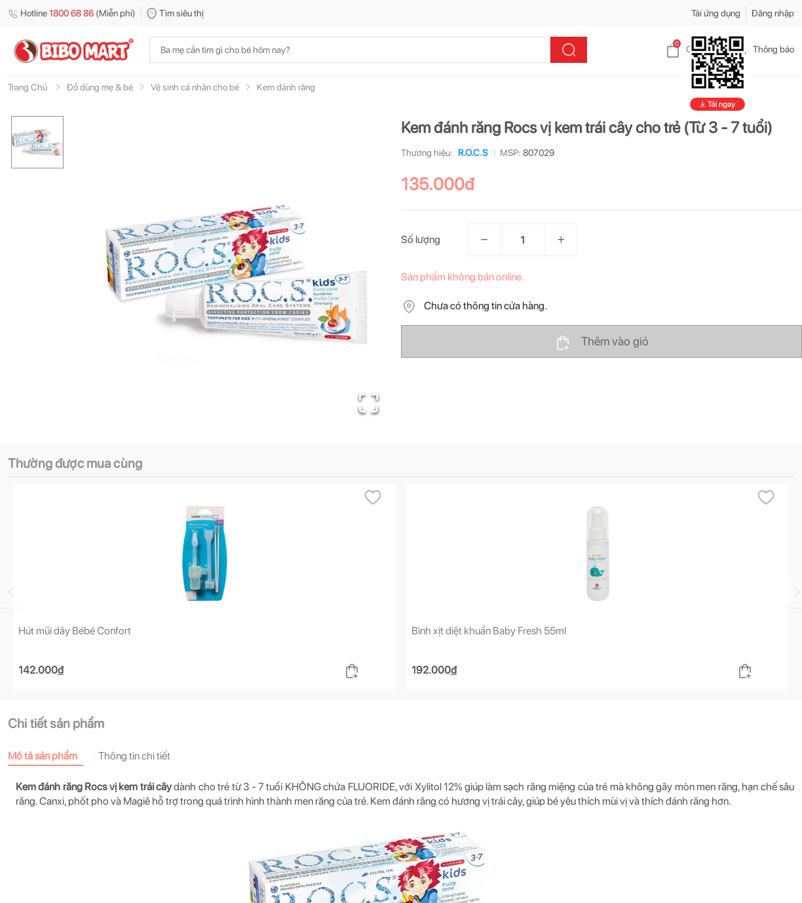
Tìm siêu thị (175, 13)
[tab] (53, 756)
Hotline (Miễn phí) (72, 13)
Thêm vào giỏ (602, 342)
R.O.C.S (470, 152)
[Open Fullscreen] (368, 403)
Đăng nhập (773, 13)
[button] (236, 273)
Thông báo (763, 49)
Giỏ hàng (693, 49)
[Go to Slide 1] (37, 142)
